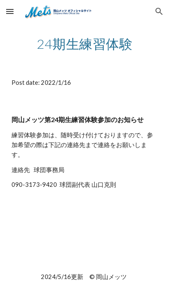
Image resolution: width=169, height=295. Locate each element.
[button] (10, 11)
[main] (84, 44)
